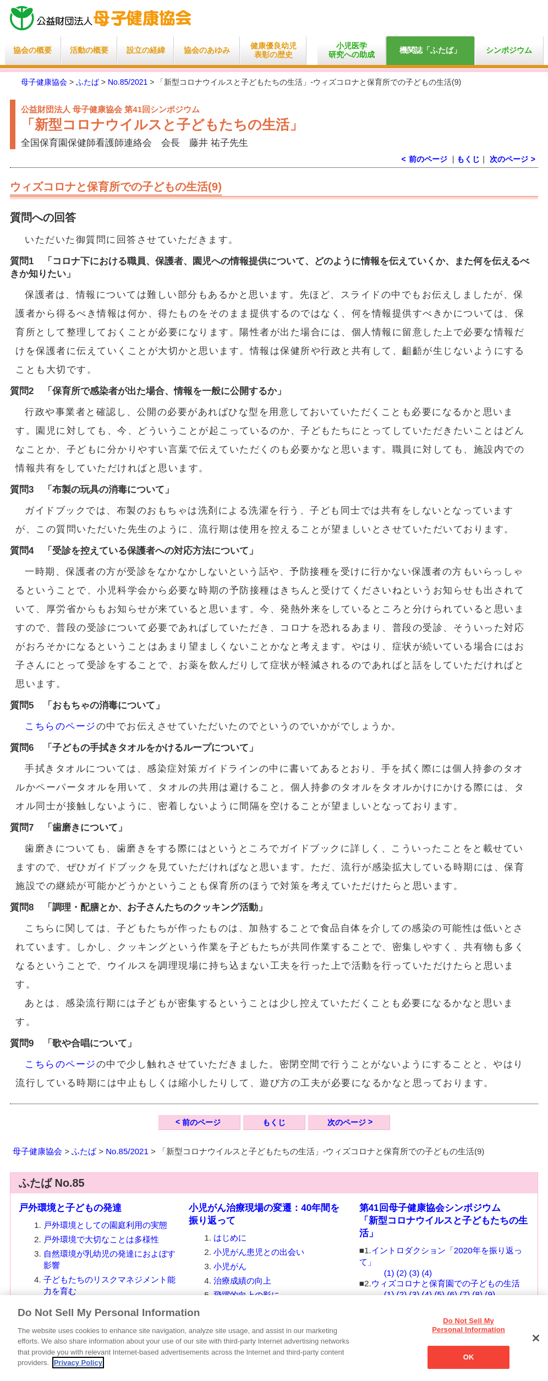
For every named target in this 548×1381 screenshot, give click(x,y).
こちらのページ (60, 726)
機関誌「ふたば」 (430, 50)
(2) (402, 1273)
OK (468, 1357)
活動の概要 (89, 50)
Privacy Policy (78, 1362)
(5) (439, 1294)
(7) (464, 1294)
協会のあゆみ (207, 50)
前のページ (201, 1122)
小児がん (229, 1266)
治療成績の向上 (242, 1280)
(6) (452, 1294)
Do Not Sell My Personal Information (468, 1325)
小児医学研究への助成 (351, 50)
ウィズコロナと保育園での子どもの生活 (445, 1283)
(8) (477, 1294)
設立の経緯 (146, 50)
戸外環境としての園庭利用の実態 (105, 1225)
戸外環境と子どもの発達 (70, 1208)
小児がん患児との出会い (258, 1252)
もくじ (468, 159)
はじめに (229, 1237)
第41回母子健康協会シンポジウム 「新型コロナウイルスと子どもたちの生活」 (443, 1220)
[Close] (536, 1338)
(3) (414, 1273)
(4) (427, 1273)
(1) (389, 1273)
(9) (490, 1294)
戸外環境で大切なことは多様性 (101, 1239)
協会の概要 (32, 50)
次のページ (509, 159)
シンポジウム (509, 50)
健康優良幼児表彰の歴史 (273, 50)
